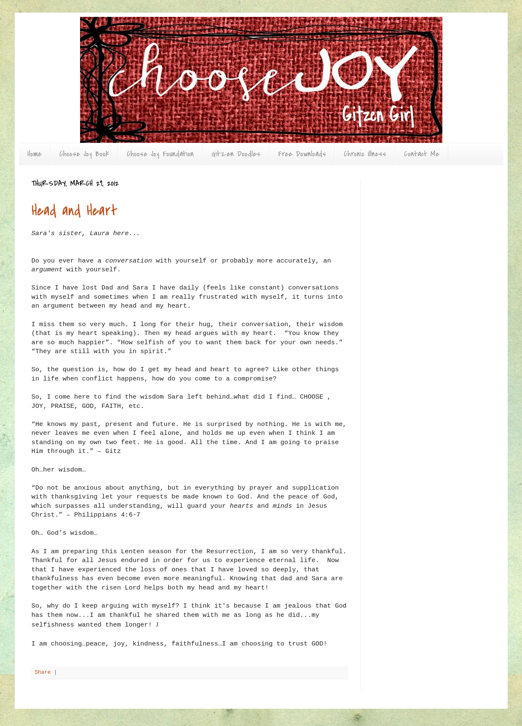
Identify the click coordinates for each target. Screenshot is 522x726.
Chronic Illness (365, 154)
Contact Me (421, 154)
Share (43, 672)
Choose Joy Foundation (160, 154)
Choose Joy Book (84, 154)
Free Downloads (302, 154)
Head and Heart (75, 211)
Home (34, 154)
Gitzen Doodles (235, 154)
